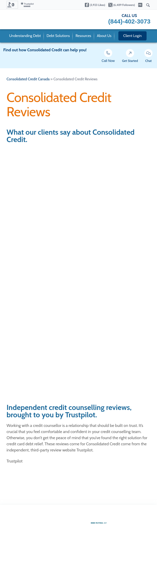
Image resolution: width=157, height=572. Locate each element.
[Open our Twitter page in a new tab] (121, 5)
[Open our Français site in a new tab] (140, 5)
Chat (148, 57)
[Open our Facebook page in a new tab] (95, 5)
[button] (12, 5)
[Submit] (148, 5)
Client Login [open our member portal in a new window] (132, 36)
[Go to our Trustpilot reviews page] (27, 5)
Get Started (130, 57)
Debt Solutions (58, 36)
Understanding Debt (25, 36)
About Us (104, 36)
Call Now (108, 57)
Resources (83, 36)
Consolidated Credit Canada (28, 79)
